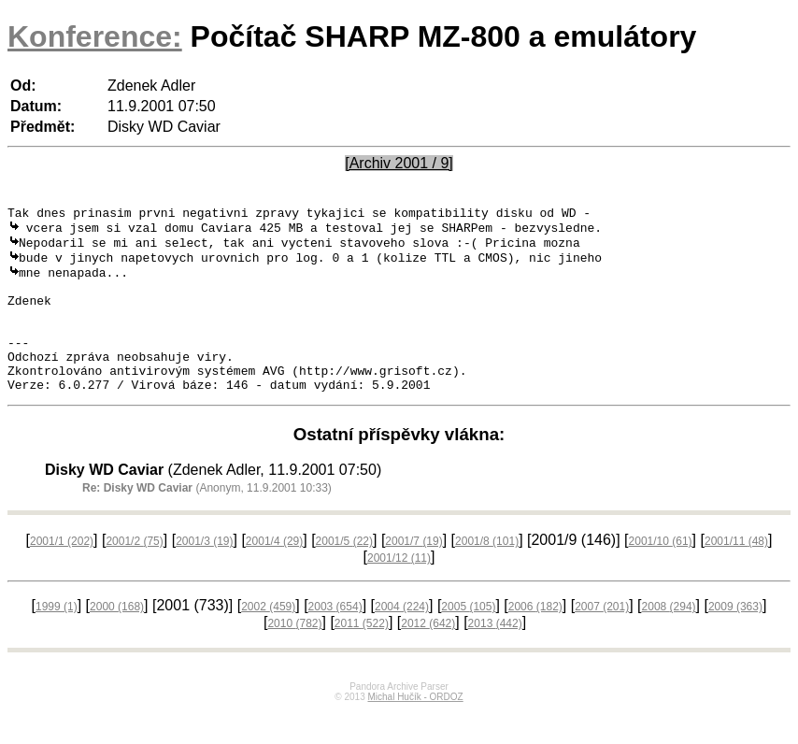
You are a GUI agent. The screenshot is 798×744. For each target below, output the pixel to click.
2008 (669, 639)
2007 (602, 639)
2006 (535, 639)
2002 (268, 639)
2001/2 (134, 573)
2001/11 (736, 573)
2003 (335, 639)
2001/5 (344, 573)
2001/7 (413, 573)
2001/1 (61, 573)
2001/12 (399, 590)
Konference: (94, 36)
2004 (402, 639)
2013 (495, 656)
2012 (428, 656)
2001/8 (487, 573)
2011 (362, 656)
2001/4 (274, 573)
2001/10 (660, 573)
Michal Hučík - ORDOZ (415, 729)
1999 (57, 639)
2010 (294, 656)
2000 (117, 639)
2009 (735, 639)
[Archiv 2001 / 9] (399, 163)
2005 (468, 639)
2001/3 (204, 573)
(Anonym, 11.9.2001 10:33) (207, 520)
